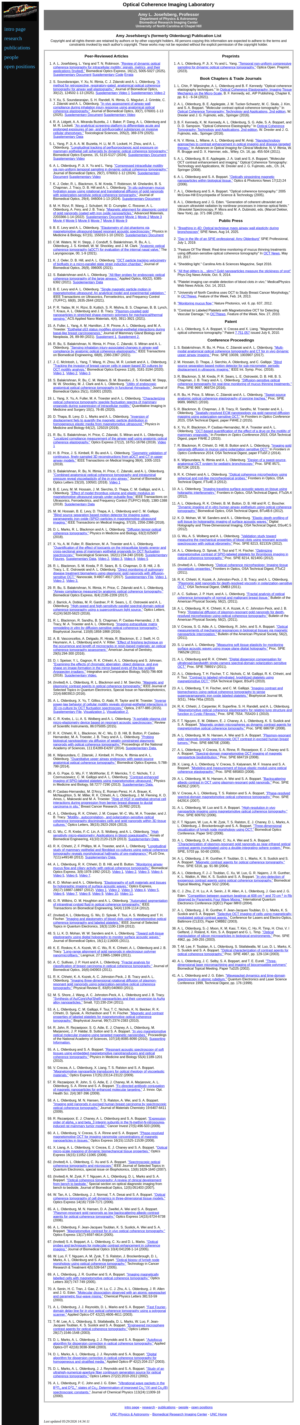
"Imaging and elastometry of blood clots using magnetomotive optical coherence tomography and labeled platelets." (109, 920)
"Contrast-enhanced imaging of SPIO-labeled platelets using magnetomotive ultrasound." (106, 779)
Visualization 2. (118, 712)
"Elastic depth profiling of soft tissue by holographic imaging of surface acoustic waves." (233, 519)
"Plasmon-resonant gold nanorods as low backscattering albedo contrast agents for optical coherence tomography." (106, 1214)
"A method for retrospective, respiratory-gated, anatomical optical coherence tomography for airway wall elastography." (106, 85)
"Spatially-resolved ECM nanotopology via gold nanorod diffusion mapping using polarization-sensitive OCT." (234, 414)
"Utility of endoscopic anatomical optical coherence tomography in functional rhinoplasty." (104, 385)
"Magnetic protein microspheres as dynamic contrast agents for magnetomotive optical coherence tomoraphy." (234, 726)
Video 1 (58, 373)
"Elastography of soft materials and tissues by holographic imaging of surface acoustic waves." (109, 884)
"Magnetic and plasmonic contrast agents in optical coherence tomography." (108, 684)
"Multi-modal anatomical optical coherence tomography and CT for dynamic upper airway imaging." (233, 351)
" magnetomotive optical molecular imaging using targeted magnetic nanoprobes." (109, 1033)
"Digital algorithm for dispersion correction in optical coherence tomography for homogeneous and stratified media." (105, 1357)
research (13, 38)
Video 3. (72, 580)
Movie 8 (109, 220)
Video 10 (111, 893)
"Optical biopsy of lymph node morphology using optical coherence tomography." (106, 1261)
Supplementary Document (72, 74)
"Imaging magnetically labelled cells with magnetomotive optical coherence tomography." (106, 1276)
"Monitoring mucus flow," (196, 303)
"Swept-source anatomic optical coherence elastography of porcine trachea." (232, 396)
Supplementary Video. (81, 675)
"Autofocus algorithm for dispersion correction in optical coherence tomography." (107, 1341)
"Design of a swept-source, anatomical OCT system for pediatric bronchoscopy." (232, 461)
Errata (128, 74)
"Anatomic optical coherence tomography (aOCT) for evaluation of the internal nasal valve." (109, 247)
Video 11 (126, 893)
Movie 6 (84, 220)
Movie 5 (71, 220)
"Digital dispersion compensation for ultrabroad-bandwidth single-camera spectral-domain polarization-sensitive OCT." (232, 663)
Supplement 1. (106, 337)
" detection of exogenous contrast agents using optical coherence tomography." (231, 878)
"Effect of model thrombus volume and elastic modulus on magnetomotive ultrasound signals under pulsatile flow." (104, 495)
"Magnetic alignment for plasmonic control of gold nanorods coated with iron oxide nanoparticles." (110, 211)
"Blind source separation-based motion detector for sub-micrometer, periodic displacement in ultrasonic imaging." (230, 365)
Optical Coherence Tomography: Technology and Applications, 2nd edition (232, 111)
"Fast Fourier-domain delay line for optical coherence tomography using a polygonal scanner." (109, 1310)
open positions (19, 66)
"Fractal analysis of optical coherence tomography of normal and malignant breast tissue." (231, 595)
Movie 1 (131, 217)
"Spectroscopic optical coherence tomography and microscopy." (106, 1163)
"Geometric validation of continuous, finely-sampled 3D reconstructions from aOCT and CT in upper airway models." (109, 456)
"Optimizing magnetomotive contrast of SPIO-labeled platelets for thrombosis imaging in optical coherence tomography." (233, 554)
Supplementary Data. (141, 748)
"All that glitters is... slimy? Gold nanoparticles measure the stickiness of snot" (234, 271)
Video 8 (84, 893)
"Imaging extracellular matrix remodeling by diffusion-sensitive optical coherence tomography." (106, 626)
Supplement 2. (129, 337)
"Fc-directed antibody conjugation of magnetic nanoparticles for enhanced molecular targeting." (109, 1087)
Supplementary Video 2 (148, 93)
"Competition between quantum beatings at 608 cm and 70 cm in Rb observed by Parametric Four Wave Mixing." (235, 897)
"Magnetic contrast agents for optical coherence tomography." (240, 862)
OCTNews (188, 296)
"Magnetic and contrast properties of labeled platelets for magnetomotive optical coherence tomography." (108, 1016)
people (11, 57)
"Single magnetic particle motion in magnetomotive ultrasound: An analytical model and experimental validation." (109, 291)
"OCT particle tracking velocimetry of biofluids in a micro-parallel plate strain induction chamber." (109, 262)
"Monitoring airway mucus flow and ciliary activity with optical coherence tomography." (108, 866)
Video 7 (84, 875)
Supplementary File (139, 577)
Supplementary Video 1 (113, 93)
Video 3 (84, 373)
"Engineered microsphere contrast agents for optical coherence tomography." (108, 1327)
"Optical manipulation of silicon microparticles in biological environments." (226, 934)
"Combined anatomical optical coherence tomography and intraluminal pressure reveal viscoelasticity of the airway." (104, 476)
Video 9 (97, 893)
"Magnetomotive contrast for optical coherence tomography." (116, 1231)
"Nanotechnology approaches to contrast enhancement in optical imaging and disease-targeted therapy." (234, 144)
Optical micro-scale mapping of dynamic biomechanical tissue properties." (110, 1149)
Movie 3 (156, 217)
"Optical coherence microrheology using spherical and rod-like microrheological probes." (232, 476)
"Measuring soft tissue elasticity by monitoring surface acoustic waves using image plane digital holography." (230, 646)
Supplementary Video (119, 115)
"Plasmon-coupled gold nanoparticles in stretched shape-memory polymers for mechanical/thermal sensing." (108, 314)
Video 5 (142, 559)
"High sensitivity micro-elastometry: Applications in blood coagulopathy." (106, 833)
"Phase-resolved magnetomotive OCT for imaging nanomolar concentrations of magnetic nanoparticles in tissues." (108, 1136)
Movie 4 (59, 220)
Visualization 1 (94, 712)
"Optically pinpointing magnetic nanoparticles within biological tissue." (226, 178)
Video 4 (129, 559)
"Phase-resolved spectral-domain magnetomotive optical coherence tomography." (234, 795)
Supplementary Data (68, 136)
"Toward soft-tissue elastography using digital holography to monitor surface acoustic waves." (108, 935)
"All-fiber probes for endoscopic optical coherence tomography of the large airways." (109, 276)
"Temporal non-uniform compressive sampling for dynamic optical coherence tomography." (235, 65)
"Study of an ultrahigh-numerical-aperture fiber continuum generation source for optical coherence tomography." (108, 1372)
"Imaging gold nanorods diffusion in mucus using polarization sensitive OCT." (235, 447)
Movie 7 (96, 220)
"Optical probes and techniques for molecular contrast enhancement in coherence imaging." (106, 1245)
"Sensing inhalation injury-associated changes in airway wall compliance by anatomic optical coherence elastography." (105, 349)
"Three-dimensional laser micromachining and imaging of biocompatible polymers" (232, 963)
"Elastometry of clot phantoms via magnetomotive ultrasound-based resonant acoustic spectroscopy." (102, 229)
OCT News (272, 253)
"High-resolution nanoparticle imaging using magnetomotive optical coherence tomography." (233, 809)
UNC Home (218, 1414)
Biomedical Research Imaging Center (179, 1414)
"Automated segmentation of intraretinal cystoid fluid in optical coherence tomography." (110, 902)
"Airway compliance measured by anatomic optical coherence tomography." (108, 591)
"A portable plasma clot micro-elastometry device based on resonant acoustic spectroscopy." (109, 720)
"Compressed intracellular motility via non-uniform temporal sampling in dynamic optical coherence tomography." (110, 167)
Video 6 (71, 875)
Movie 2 (143, 217)
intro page (15, 29)
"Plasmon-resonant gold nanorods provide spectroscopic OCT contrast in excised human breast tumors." (234, 739)
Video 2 (71, 373)
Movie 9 (121, 220)
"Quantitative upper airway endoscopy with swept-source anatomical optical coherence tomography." (103, 760)
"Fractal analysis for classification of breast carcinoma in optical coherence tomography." (102, 964)
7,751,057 (242, 332)
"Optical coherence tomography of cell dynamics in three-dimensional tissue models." (109, 1196)
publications (17, 48)
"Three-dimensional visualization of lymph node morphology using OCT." (230, 827)
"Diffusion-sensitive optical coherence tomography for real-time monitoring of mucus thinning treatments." (235, 382)
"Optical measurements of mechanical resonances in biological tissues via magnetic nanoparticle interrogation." (233, 630)
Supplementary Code (107, 74)
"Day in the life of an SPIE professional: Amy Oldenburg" (219, 239)
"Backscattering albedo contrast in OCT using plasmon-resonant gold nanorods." (232, 780)
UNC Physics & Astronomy (129, 1414)
